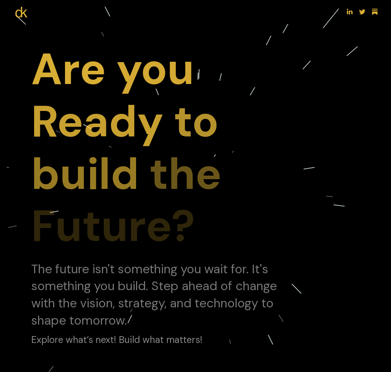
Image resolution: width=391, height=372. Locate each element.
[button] (350, 12)
